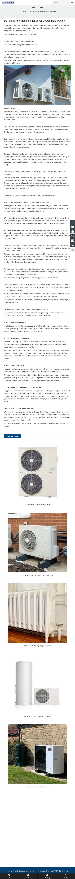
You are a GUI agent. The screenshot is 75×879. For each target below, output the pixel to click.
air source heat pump (23, 31)
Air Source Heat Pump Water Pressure (37, 720)
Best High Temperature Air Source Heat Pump (37, 578)
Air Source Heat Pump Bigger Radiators (37, 649)
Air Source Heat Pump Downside (37, 790)
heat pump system (25, 423)
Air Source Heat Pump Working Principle (37, 508)
